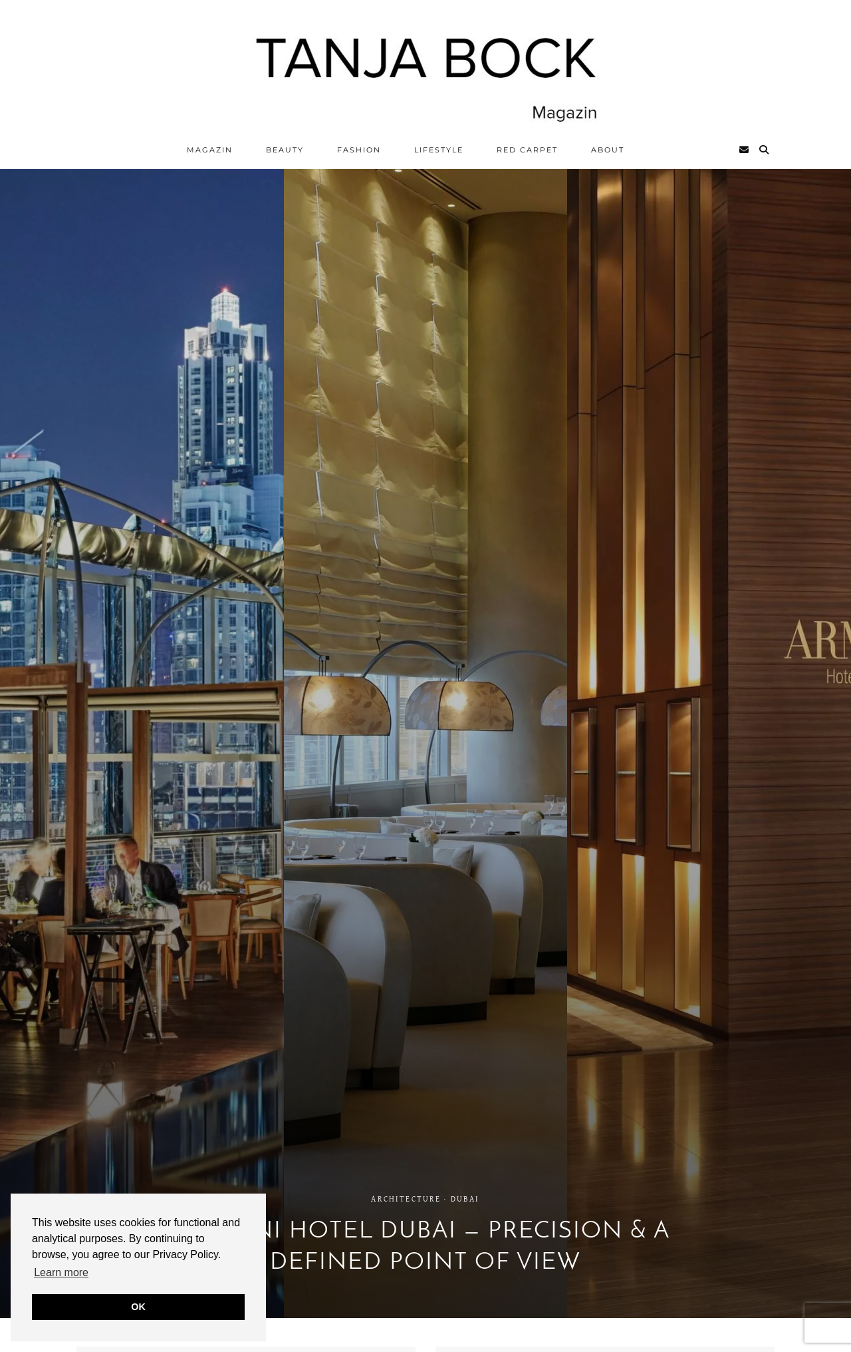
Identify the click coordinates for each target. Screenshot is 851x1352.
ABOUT (607, 149)
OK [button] (138, 1306)
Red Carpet (527, 149)
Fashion (359, 149)
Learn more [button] (61, 1272)
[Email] (744, 149)
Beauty (285, 149)
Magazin (210, 149)
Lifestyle (438, 149)
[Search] (764, 149)
